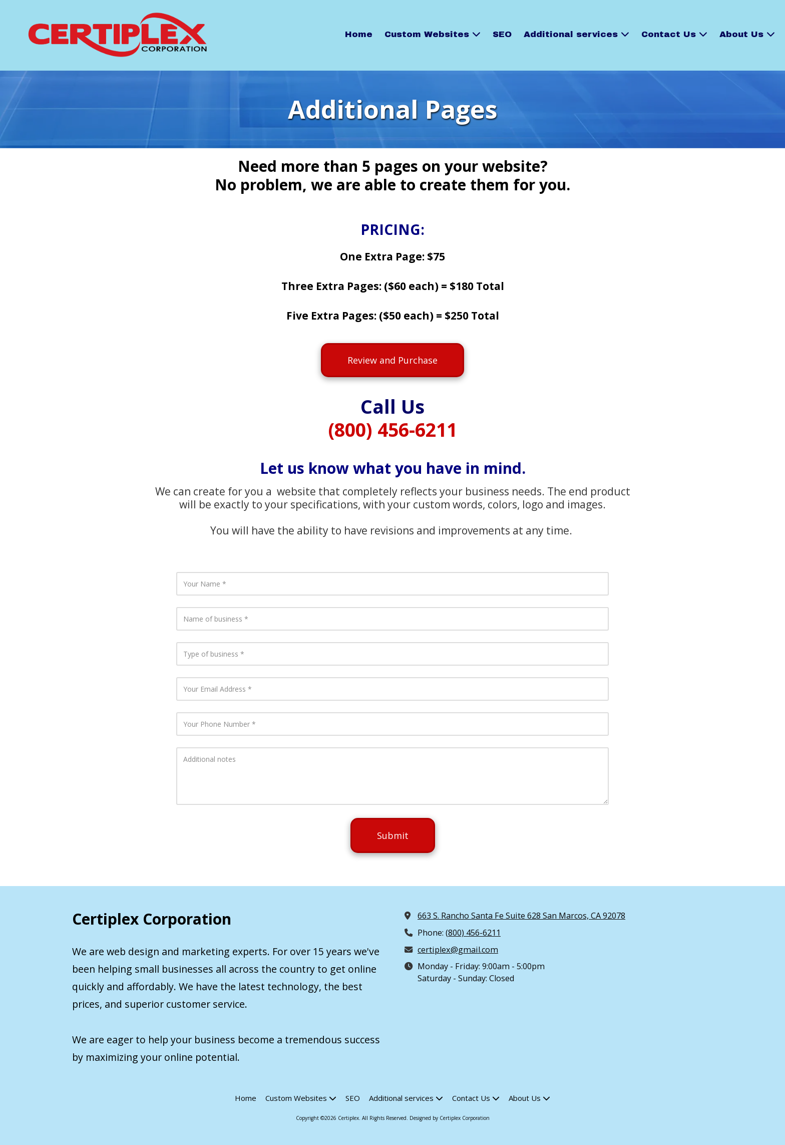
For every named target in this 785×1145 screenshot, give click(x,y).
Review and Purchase (392, 360)
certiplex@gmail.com (458, 949)
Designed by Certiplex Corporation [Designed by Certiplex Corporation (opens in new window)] (450, 1117)
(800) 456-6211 (473, 932)
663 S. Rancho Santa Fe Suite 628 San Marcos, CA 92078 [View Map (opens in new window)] (521, 915)
